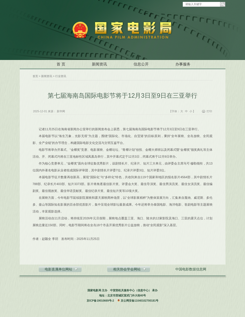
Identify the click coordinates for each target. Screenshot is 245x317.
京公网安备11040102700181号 (140, 300)
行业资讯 (60, 76)
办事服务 (182, 64)
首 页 (61, 64)
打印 (209, 111)
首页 (35, 76)
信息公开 (141, 64)
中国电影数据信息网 (190, 269)
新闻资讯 (99, 64)
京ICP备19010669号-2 (100, 300)
